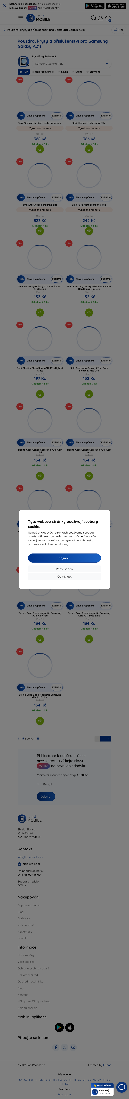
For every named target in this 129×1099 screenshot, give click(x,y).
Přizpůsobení (64, 569)
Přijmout (64, 558)
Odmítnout (64, 576)
